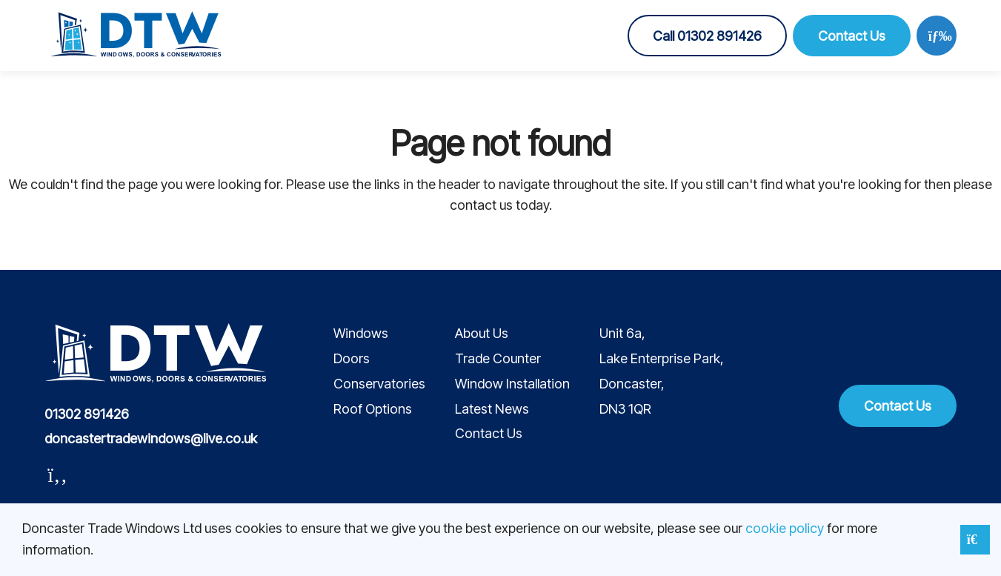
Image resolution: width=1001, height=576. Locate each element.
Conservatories (379, 383)
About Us (481, 333)
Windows (360, 333)
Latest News (492, 409)
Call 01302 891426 (707, 36)
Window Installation (512, 383)
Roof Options (372, 409)
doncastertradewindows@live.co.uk (150, 438)
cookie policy (784, 528)
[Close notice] (975, 540)
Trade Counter (498, 358)
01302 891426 (86, 414)
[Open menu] (937, 36)
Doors (351, 358)
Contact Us (851, 36)
